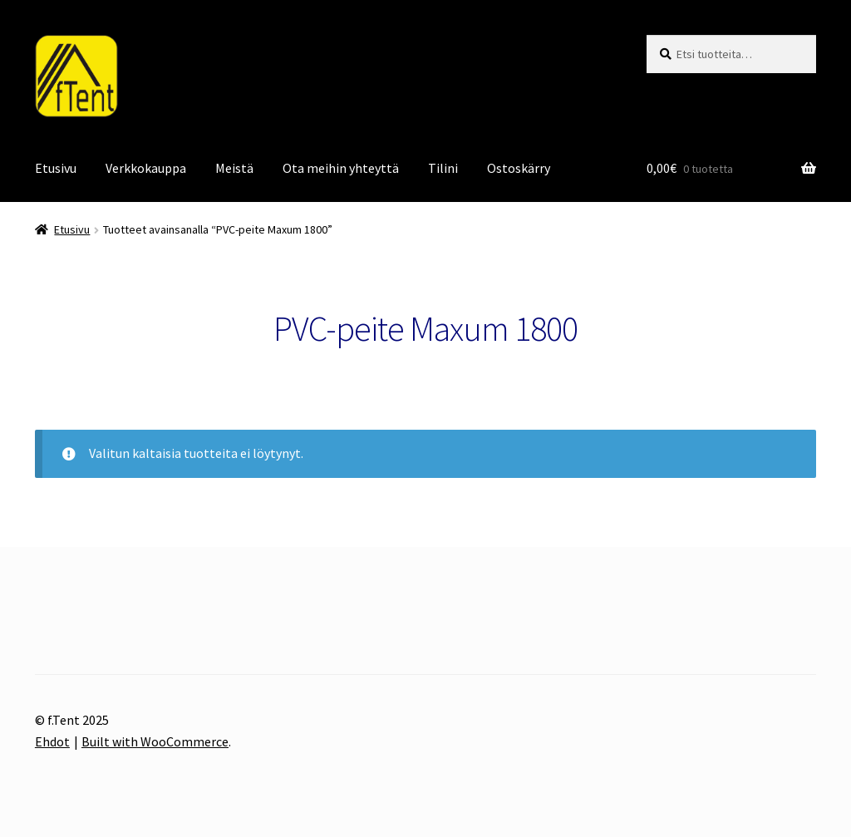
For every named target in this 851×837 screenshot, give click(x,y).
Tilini (443, 168)
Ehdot (52, 741)
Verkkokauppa (146, 168)
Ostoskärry (518, 168)
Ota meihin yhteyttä (341, 168)
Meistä (234, 168)
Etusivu (55, 168)
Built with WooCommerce (155, 741)
